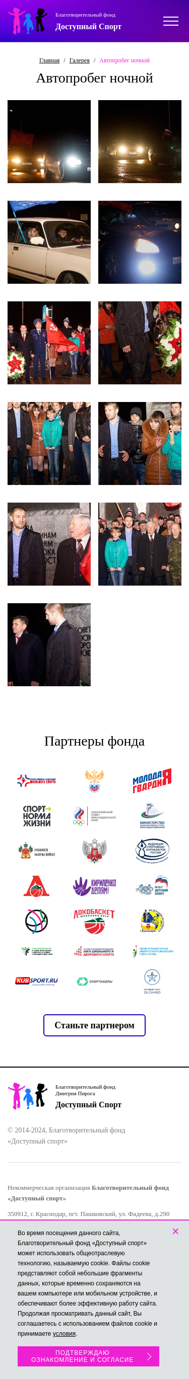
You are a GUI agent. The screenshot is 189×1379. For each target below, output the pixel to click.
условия (64, 1333)
